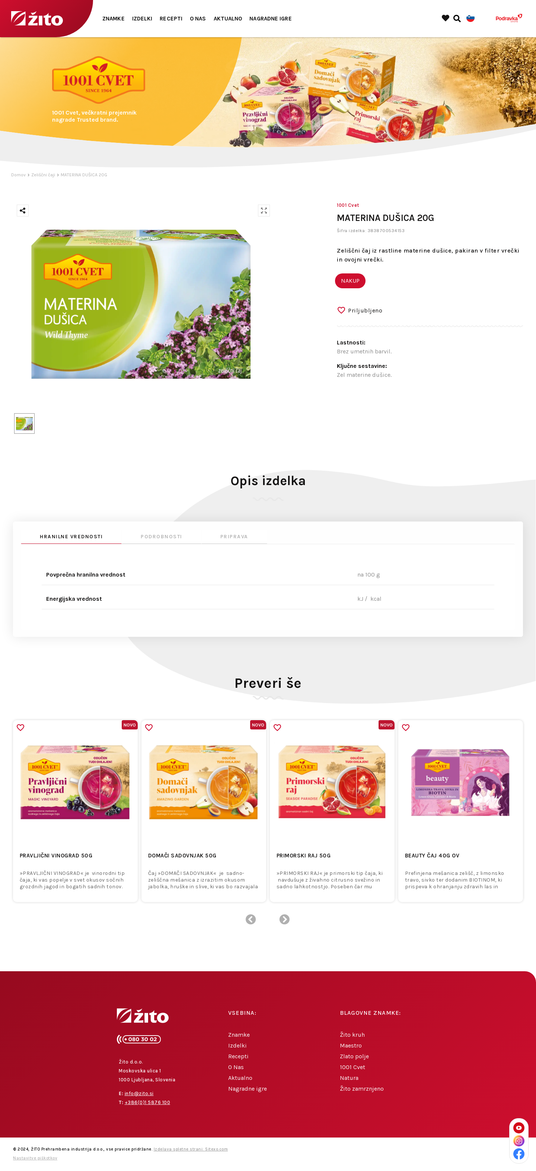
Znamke (113, 18)
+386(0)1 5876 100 (147, 1102)
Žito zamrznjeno (362, 1088)
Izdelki (142, 18)
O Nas (198, 18)
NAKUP (350, 280)
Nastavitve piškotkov (35, 1158)
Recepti (171, 18)
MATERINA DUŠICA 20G (84, 174)
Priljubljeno (365, 310)
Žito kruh (352, 1034)
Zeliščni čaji (43, 174)
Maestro (351, 1045)
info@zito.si (139, 1093)
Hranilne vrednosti (71, 536)
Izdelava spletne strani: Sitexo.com (191, 1149)
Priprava (234, 536)
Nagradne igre (270, 18)
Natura (349, 1077)
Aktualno (228, 18)
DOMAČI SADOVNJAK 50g (182, 855)
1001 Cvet (352, 1067)
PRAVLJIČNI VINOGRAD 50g (56, 855)
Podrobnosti (161, 536)
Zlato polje (354, 1056)
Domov (18, 174)
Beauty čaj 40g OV (432, 855)
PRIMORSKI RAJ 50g (304, 855)
